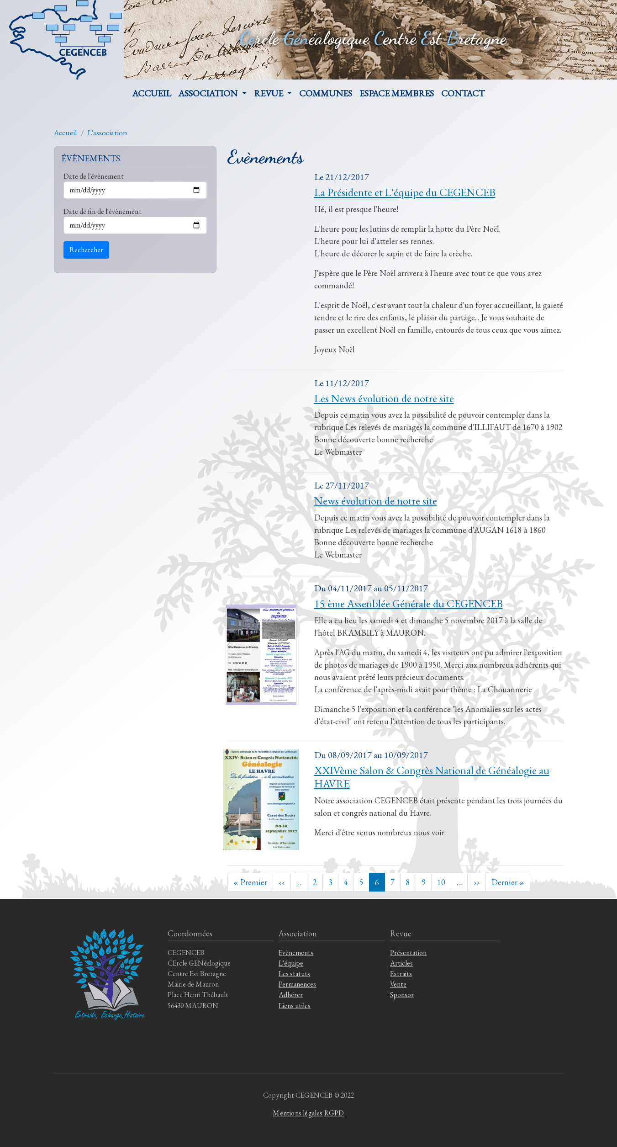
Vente (398, 984)
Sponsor (402, 994)
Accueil (151, 93)
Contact (463, 93)
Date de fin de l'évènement (102, 211)
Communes (325, 93)
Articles (401, 963)
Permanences (297, 984)
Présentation (408, 952)
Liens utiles (295, 1005)
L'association (107, 132)
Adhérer (291, 994)
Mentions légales (297, 1113)
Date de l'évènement (93, 176)
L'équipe (291, 963)
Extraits (401, 973)
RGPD (334, 1113)
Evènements (296, 952)
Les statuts (294, 973)
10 (441, 882)
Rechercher (86, 250)
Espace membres (396, 93)
